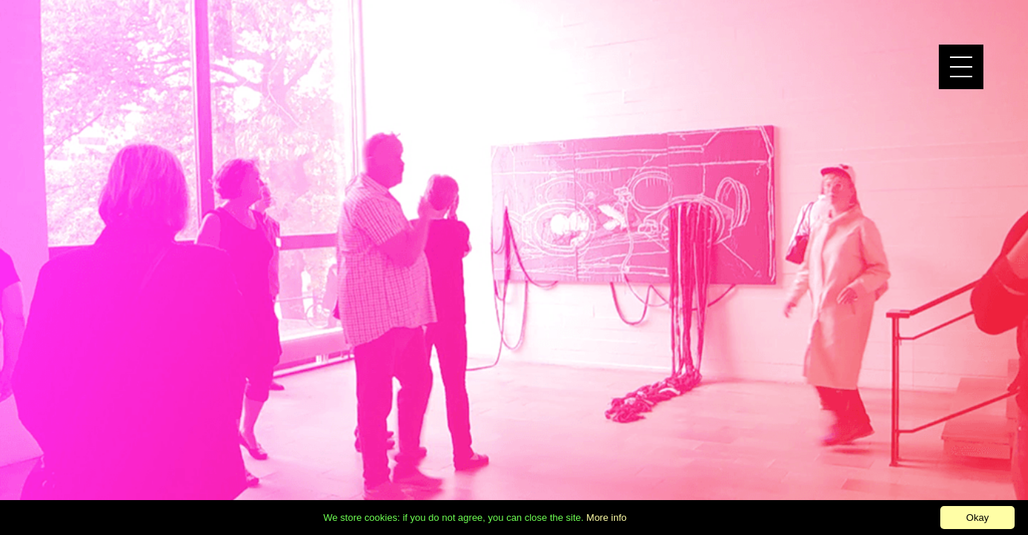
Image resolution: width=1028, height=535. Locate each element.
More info (606, 517)
